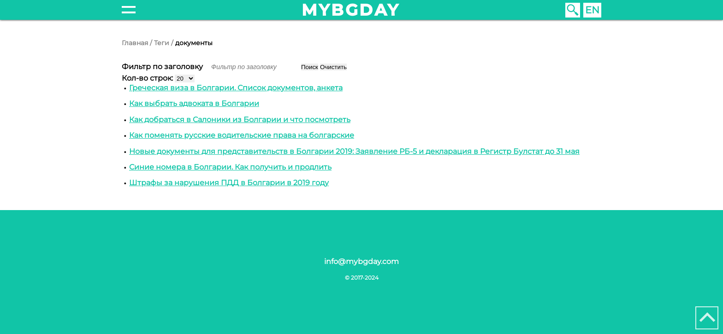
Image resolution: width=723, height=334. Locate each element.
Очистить (333, 67)
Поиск (309, 67)
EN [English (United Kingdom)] (592, 10)
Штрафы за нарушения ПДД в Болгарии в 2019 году (229, 182)
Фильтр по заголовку (163, 66)
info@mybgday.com (361, 261)
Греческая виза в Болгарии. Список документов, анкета (236, 87)
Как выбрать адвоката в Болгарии (194, 103)
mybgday (351, 10)
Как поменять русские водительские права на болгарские (241, 135)
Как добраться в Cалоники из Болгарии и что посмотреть (239, 119)
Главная (135, 43)
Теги (161, 43)
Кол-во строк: (148, 78)
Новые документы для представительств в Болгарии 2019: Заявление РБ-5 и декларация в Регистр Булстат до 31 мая (354, 151)
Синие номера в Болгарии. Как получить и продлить (230, 167)
